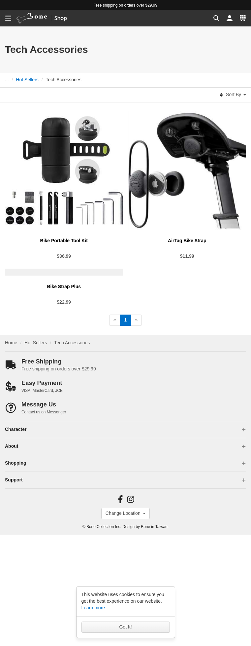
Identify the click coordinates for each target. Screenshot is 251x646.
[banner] (46, 18)
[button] (216, 18)
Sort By (232, 95)
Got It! (125, 626)
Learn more (93, 607)
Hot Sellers (27, 79)
